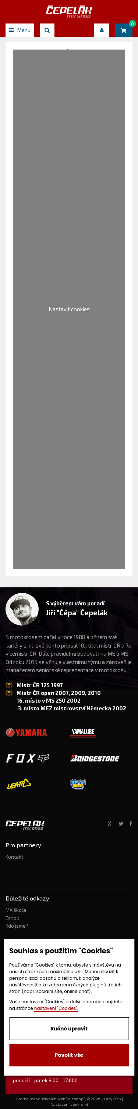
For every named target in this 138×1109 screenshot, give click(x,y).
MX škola (16, 910)
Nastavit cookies (69, 309)
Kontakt (14, 857)
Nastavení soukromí (69, 1104)
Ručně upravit (69, 1028)
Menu (20, 30)
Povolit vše (69, 1055)
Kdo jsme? (17, 926)
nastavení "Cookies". (56, 1008)
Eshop (13, 918)
